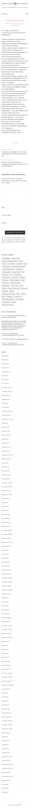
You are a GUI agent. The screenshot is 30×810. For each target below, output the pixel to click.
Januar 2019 (5, 574)
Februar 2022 (5, 447)
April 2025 (4, 379)
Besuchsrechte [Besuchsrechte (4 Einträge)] (16, 258)
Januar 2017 (5, 669)
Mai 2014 (4, 792)
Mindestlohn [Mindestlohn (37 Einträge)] (5, 285)
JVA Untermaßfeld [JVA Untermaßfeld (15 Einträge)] (15, 280)
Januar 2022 (5, 451)
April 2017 (4, 657)
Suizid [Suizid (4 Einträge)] (23, 294)
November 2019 (6, 534)
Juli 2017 (4, 645)
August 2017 (5, 641)
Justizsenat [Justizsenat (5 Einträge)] (5, 275)
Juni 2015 (4, 740)
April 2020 (4, 514)
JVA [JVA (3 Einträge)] (11, 275)
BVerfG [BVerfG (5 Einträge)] (20, 261)
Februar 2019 (5, 570)
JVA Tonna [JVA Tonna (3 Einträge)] (5, 280)
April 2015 (4, 748)
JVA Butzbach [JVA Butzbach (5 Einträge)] (17, 275)
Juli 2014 (4, 784)
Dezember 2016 (6, 673)
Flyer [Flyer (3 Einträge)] (25, 264)
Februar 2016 (5, 713)
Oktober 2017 (5, 633)
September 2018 (6, 590)
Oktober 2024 (5, 395)
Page (16, 143)
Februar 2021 (5, 475)
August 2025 (5, 371)
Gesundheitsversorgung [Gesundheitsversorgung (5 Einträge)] (18, 266)
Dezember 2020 (6, 483)
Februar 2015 (5, 756)
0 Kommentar (15, 25)
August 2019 (5, 546)
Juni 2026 (4, 356)
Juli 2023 (4, 423)
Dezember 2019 (6, 530)
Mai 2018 (4, 606)
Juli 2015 (4, 737)
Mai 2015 (4, 744)
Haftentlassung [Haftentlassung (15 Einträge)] (6, 272)
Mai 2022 (4, 439)
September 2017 (6, 637)
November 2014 (6, 768)
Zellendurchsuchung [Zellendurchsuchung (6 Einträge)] (7, 305)
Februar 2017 (5, 665)
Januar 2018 (5, 621)
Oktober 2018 (5, 586)
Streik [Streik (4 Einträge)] (18, 294)
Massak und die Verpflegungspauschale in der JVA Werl (13, 334)
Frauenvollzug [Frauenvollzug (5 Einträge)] (6, 266)
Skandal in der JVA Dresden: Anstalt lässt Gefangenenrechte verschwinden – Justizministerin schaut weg (13, 327)
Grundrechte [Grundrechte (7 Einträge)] (19, 269)
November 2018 (6, 582)
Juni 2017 (4, 649)
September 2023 (6, 419)
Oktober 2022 (5, 435)
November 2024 (6, 391)
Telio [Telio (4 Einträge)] (3, 296)
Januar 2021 (5, 479)
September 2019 (6, 542)
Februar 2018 (5, 617)
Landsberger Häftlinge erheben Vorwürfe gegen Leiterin (14, 316)
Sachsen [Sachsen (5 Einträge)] (12, 291)
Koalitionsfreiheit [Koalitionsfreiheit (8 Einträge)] (15, 283)
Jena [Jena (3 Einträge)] (23, 272)
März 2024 (5, 407)
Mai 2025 (4, 375)
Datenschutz (18, 805)
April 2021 (4, 467)
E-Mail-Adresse (6, 215)
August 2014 (5, 780)
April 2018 (4, 610)
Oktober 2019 (5, 538)
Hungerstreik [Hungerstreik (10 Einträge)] (16, 272)
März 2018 (4, 613)
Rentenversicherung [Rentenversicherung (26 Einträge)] (13, 288)
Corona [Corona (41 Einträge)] (4, 264)
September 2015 (6, 729)
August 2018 (5, 594)
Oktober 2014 (5, 772)
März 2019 (4, 566)
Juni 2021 (4, 463)
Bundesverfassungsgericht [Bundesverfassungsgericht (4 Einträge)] (9, 261)
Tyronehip (5, 339)
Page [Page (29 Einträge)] (21, 285)
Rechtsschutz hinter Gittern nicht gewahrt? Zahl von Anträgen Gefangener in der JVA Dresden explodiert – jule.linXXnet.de (14, 322)
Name (3, 207)
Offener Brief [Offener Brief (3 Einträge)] (14, 285)
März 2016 (4, 709)
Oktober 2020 (5, 490)
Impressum (11, 805)
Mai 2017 (4, 653)
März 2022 (5, 443)
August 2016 (5, 689)
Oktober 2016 (5, 681)
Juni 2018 (4, 602)
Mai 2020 (4, 510)
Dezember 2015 (6, 721)
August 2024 (5, 399)
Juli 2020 (4, 502)
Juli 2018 (4, 598)
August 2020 (5, 498)
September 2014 (6, 776)
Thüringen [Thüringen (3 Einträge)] (10, 296)
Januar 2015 (5, 760)
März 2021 (4, 471)
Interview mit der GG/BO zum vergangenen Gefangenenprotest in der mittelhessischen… (15, 164)
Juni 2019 (4, 554)
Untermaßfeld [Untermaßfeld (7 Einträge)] (19, 299)
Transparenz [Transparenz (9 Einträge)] (18, 296)
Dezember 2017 (6, 625)
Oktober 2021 (5, 459)
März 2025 (5, 383)
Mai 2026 (4, 359)
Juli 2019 (4, 550)
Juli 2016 (4, 693)
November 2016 (6, 677)
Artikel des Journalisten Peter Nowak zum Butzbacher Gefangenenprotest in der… (14, 154)
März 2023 (5, 431)
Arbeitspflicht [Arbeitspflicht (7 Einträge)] (6, 258)
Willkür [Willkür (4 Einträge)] (14, 302)
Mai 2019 (4, 558)
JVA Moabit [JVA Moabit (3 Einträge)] (15, 277)
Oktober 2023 (5, 415)
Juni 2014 (4, 788)
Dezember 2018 (6, 578)
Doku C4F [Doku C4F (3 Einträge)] (19, 264)
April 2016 (4, 705)
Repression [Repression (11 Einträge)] (24, 288)
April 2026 (4, 363)
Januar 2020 (5, 526)
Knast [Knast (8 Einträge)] (22, 280)
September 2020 (6, 494)
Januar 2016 (5, 717)
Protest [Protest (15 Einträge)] (4, 288)
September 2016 (6, 685)
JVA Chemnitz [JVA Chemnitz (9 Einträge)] (6, 277)
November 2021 (6, 455)
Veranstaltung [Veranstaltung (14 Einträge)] (6, 302)
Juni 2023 (4, 427)
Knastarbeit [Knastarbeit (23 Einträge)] (5, 283)
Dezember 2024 (6, 387)
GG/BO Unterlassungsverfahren (19, 339)
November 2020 (6, 486)
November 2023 (6, 411)
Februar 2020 (5, 522)
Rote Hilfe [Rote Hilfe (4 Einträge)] (5, 291)
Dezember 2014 (6, 764)
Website (4, 223)
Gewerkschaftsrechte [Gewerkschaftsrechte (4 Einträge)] (8, 269)
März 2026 (5, 367)
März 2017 (4, 661)
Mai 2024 (4, 403)
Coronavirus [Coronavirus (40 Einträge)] (11, 264)
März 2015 (4, 752)
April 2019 (4, 562)
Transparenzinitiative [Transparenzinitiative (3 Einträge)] (8, 299)
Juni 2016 (4, 697)
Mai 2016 (4, 701)
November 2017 (6, 629)
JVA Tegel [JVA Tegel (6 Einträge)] (22, 277)
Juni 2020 (4, 506)
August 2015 (5, 733)
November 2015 (6, 725)
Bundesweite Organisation (15, 20)
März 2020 (5, 518)
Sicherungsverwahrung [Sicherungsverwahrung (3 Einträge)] (8, 294)
